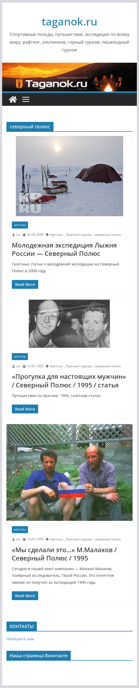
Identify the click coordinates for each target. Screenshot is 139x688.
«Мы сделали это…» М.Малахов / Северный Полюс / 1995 (64, 553)
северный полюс (108, 234)
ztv (18, 234)
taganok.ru (69, 21)
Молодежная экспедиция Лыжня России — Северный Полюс (64, 249)
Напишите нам (20, 638)
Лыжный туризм (79, 234)
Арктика (20, 225)
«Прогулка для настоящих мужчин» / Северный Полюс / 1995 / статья (69, 380)
